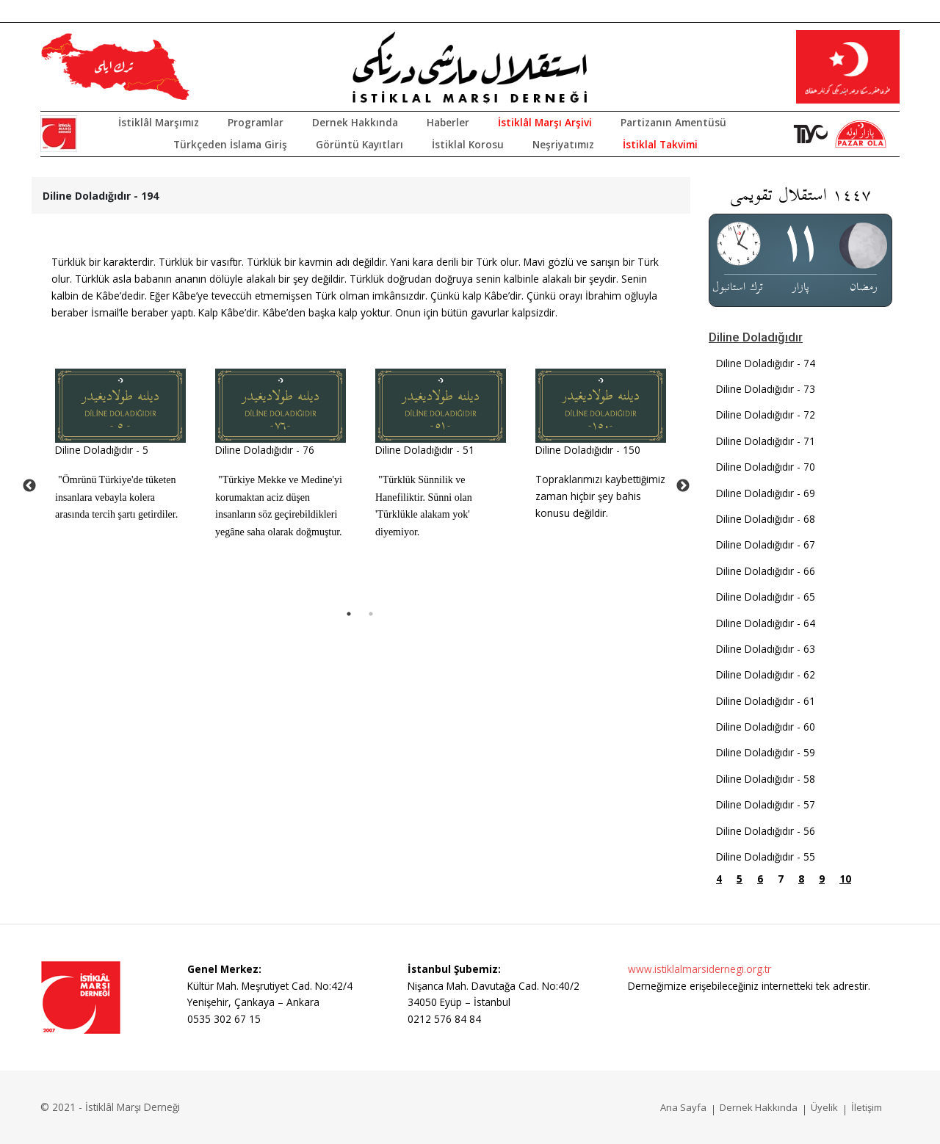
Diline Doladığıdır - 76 (264, 450)
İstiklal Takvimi (660, 144)
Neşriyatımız (563, 144)
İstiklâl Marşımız (158, 122)
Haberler (448, 122)
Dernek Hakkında (355, 122)
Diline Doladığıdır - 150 (587, 450)
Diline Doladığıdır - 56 (765, 831)
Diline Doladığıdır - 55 (765, 857)
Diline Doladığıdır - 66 (765, 571)
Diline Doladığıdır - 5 (101, 450)
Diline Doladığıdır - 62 (765, 674)
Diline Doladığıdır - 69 (765, 493)
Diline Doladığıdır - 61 (765, 701)
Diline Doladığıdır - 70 (765, 467)
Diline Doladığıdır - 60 (765, 727)
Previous (29, 486)
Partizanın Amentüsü (673, 122)
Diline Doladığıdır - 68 (765, 519)
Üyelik (824, 1107)
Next (683, 486)
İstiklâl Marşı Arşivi (545, 122)
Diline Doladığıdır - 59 (765, 752)
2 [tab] (371, 614)
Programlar (255, 122)
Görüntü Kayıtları (359, 144)
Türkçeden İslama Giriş (230, 144)
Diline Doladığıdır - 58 (765, 779)
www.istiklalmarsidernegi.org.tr (699, 969)
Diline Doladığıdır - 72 (765, 414)
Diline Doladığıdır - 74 (765, 363)
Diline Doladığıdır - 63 (765, 649)
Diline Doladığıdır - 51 (424, 450)
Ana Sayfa (683, 1107)
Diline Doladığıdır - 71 (765, 441)
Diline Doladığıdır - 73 (765, 389)
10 (845, 879)
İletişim (866, 1107)
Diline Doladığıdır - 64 (765, 623)
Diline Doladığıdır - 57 (765, 804)
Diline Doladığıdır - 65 (765, 597)
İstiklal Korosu (468, 144)
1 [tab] (348, 614)
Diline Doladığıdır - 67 (765, 544)
